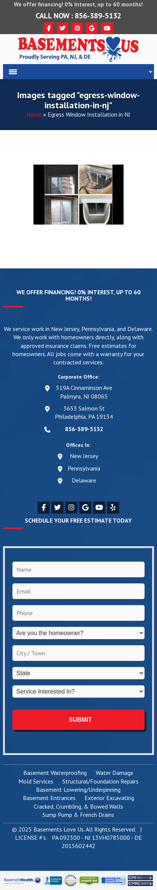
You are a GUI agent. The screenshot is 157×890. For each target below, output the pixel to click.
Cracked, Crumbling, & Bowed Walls (78, 806)
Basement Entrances (49, 798)
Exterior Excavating (109, 798)
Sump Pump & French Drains (78, 815)
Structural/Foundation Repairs (100, 781)
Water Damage (114, 773)
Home (34, 114)
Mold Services (35, 781)
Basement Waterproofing (55, 773)
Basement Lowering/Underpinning (78, 790)
